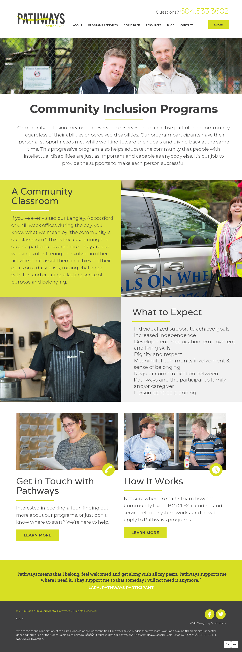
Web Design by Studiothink (208, 623)
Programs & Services (103, 25)
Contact (186, 25)
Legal (19, 618)
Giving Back (132, 25)
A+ (235, 644)
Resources (153, 25)
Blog (170, 25)
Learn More (37, 535)
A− (227, 644)
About (77, 25)
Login (218, 24)
